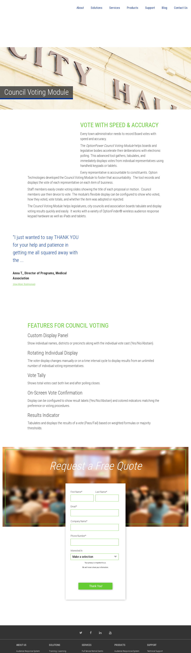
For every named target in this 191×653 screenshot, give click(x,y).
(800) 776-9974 (25, 634)
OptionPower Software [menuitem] (124, 604)
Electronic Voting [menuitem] (56, 634)
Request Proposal (30, 622)
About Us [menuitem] (21, 592)
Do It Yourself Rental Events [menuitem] (94, 604)
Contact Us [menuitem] (181, 8)
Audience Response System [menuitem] (28, 598)
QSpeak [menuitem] (117, 628)
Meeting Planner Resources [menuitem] (93, 610)
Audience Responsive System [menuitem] (126, 598)
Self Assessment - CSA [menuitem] (58, 610)
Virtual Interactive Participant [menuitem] (127, 622)
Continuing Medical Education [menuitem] (62, 604)
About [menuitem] (80, 8)
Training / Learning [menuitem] (57, 598)
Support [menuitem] (150, 8)
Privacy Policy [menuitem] (22, 616)
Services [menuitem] (114, 8)
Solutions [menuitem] (96, 8)
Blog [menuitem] (164, 8)
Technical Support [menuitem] (155, 598)
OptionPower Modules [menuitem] (124, 610)
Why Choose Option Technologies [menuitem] (90, 618)
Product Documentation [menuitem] (157, 604)
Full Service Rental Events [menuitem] (92, 598)
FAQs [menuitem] (149, 625)
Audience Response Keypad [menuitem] (126, 616)
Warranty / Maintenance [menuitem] (157, 631)
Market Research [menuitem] (56, 616)
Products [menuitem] (132, 8)
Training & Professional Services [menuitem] (92, 627)
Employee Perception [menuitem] (58, 622)
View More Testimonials (24, 259)
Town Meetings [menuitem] (55, 628)
